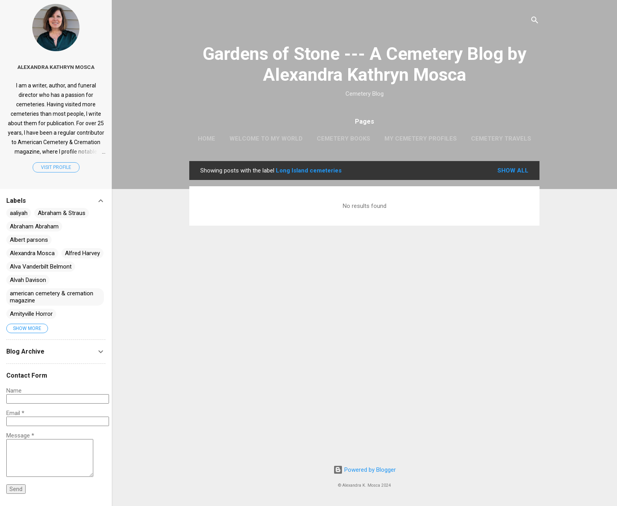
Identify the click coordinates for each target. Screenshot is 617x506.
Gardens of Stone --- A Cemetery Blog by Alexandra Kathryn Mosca (364, 64)
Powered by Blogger (364, 469)
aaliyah (19, 213)
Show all (512, 170)
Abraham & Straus (61, 213)
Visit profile (56, 167)
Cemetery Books (343, 138)
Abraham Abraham (34, 226)
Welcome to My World (266, 138)
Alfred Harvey (82, 253)
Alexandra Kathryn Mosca (55, 67)
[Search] (534, 21)
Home (206, 138)
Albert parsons (29, 239)
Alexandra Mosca (32, 253)
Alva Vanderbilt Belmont (41, 266)
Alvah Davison (28, 280)
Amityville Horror (31, 313)
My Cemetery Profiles (420, 138)
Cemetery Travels (501, 138)
